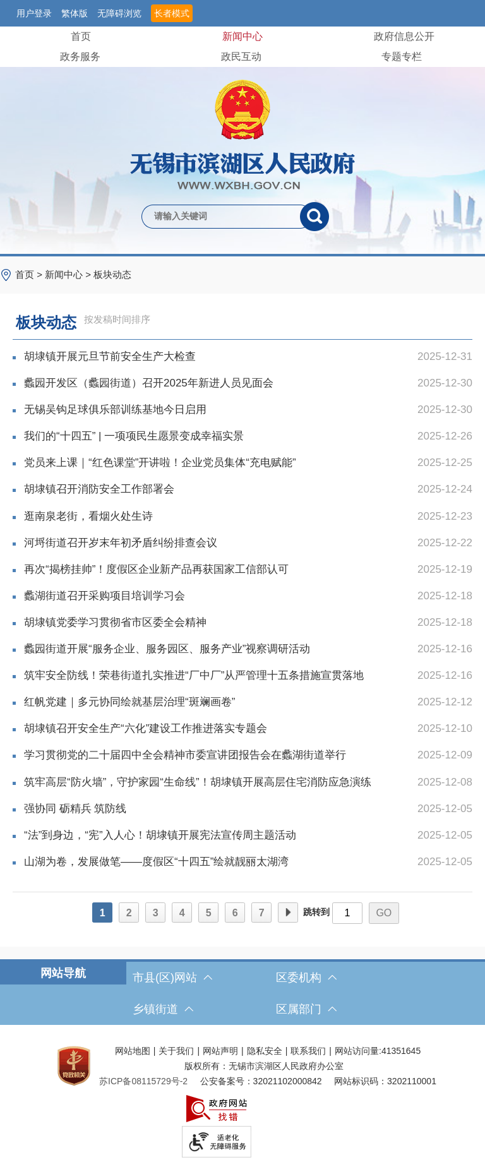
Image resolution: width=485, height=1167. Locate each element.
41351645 (401, 1051)
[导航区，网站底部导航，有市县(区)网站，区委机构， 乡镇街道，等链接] (242, 993)
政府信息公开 (404, 36)
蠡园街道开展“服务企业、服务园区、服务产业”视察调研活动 (248, 649)
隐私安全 (264, 1051)
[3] (155, 912)
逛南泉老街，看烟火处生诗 (248, 517)
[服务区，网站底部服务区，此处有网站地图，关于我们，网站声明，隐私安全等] (242, 1099)
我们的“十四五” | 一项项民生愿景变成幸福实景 (248, 436)
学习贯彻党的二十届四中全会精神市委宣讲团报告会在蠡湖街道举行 (248, 755)
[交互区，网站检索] (242, 195)
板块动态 (112, 274)
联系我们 (308, 1051)
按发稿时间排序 (117, 319)
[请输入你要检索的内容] (220, 217)
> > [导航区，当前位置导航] (73, 274)
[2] (129, 912)
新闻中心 (242, 36)
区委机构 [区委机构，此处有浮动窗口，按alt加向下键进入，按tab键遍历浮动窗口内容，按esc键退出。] (306, 977)
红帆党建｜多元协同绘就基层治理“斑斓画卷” (248, 702)
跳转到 (316, 912)
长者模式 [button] (171, 13)
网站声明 (220, 1051)
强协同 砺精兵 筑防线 (248, 809)
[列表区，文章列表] (242, 620)
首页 (81, 36)
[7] (261, 912)
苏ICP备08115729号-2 (143, 1081)
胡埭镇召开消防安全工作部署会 (248, 489)
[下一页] (288, 912)
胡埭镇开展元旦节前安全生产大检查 (248, 357)
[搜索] (314, 216)
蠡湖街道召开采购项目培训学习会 (248, 596)
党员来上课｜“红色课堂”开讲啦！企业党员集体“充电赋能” (248, 463)
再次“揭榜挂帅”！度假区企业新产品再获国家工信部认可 (248, 570)
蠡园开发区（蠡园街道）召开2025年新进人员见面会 (248, 383)
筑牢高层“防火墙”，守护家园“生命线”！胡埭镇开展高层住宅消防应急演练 (248, 782)
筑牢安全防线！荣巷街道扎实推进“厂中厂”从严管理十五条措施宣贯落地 (248, 676)
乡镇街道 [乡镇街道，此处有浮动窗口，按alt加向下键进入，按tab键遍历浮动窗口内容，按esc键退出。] (163, 1009)
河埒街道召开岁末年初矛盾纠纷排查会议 (248, 543)
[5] (208, 912)
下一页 (287, 913)
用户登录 (34, 13)
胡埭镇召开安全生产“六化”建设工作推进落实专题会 (248, 729)
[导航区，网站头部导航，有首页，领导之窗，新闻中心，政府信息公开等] (242, 47)
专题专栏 (401, 56)
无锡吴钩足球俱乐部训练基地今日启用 (248, 410)
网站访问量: (358, 1051)
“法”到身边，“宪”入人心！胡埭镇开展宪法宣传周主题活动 (248, 835)
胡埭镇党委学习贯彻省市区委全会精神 (248, 623)
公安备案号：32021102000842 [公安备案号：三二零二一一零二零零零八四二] (261, 1081)
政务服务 (80, 56)
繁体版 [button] (74, 13)
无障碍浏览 (119, 13)
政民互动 (241, 56)
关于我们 (176, 1051)
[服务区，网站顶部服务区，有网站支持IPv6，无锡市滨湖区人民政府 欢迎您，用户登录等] (242, 13)
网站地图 (132, 1051)
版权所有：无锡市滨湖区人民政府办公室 (264, 1066)
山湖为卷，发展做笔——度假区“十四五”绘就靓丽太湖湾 (248, 862)
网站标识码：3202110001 (385, 1081)
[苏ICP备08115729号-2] (143, 1081)
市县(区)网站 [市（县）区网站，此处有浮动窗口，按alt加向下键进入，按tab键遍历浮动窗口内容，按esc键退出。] (172, 977)
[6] (235, 912)
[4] (182, 912)
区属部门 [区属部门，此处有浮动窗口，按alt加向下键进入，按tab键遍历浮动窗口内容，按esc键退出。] (306, 1009)
